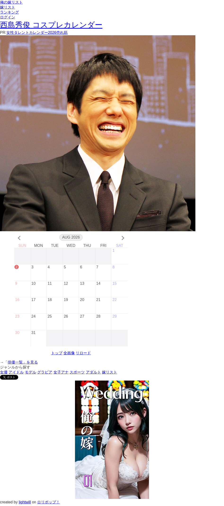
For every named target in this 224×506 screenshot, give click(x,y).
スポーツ (77, 373)
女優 (4, 373)
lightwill (25, 503)
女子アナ (61, 373)
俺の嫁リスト (11, 2)
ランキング (9, 12)
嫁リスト (7, 7)
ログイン (7, 17)
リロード (83, 354)
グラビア (44, 373)
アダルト (93, 373)
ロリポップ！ (48, 503)
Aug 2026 (71, 237)
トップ (56, 354)
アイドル (16, 373)
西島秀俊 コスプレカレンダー (51, 25)
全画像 (69, 354)
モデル (30, 373)
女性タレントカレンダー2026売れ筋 (37, 33)
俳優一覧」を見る (23, 363)
